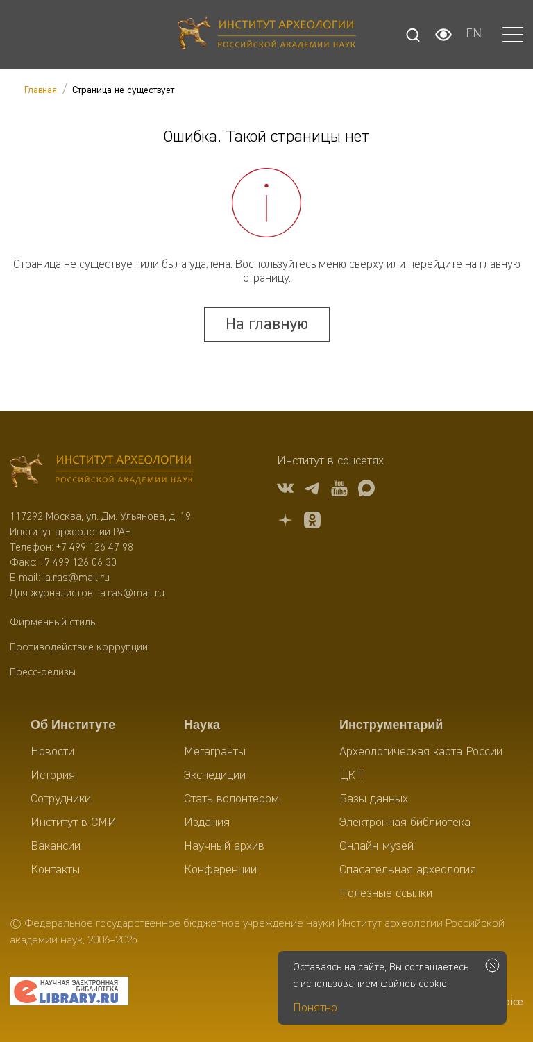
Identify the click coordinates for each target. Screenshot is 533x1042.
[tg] (312, 490)
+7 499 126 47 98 (94, 547)
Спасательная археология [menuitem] (407, 870)
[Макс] (366, 490)
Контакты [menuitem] (55, 870)
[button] (512, 34)
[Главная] (267, 34)
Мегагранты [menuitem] (215, 752)
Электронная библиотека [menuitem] (405, 822)
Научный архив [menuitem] (224, 846)
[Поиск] (413, 34)
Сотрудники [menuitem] (61, 799)
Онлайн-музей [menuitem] (376, 846)
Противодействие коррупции (79, 647)
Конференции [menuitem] (220, 870)
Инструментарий (391, 725)
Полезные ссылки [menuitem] (385, 893)
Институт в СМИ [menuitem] (74, 822)
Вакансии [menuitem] (56, 846)
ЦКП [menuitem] (351, 775)
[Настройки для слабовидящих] (443, 34)
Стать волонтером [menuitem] (231, 799)
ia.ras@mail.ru (76, 578)
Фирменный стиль (52, 622)
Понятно (315, 1008)
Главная (40, 90)
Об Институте (73, 725)
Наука (202, 725)
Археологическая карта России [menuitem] (420, 752)
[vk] (285, 490)
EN (474, 35)
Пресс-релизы (43, 672)
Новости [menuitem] (52, 752)
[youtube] (339, 490)
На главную (267, 324)
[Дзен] (285, 522)
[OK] (312, 522)
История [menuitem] (53, 775)
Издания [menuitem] (207, 822)
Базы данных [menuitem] (373, 799)
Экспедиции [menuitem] (215, 775)
